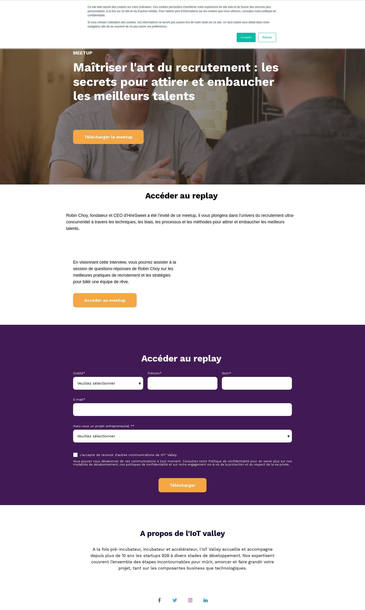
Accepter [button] (246, 37)
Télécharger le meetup (108, 136)
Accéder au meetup (104, 300)
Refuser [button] (267, 37)
